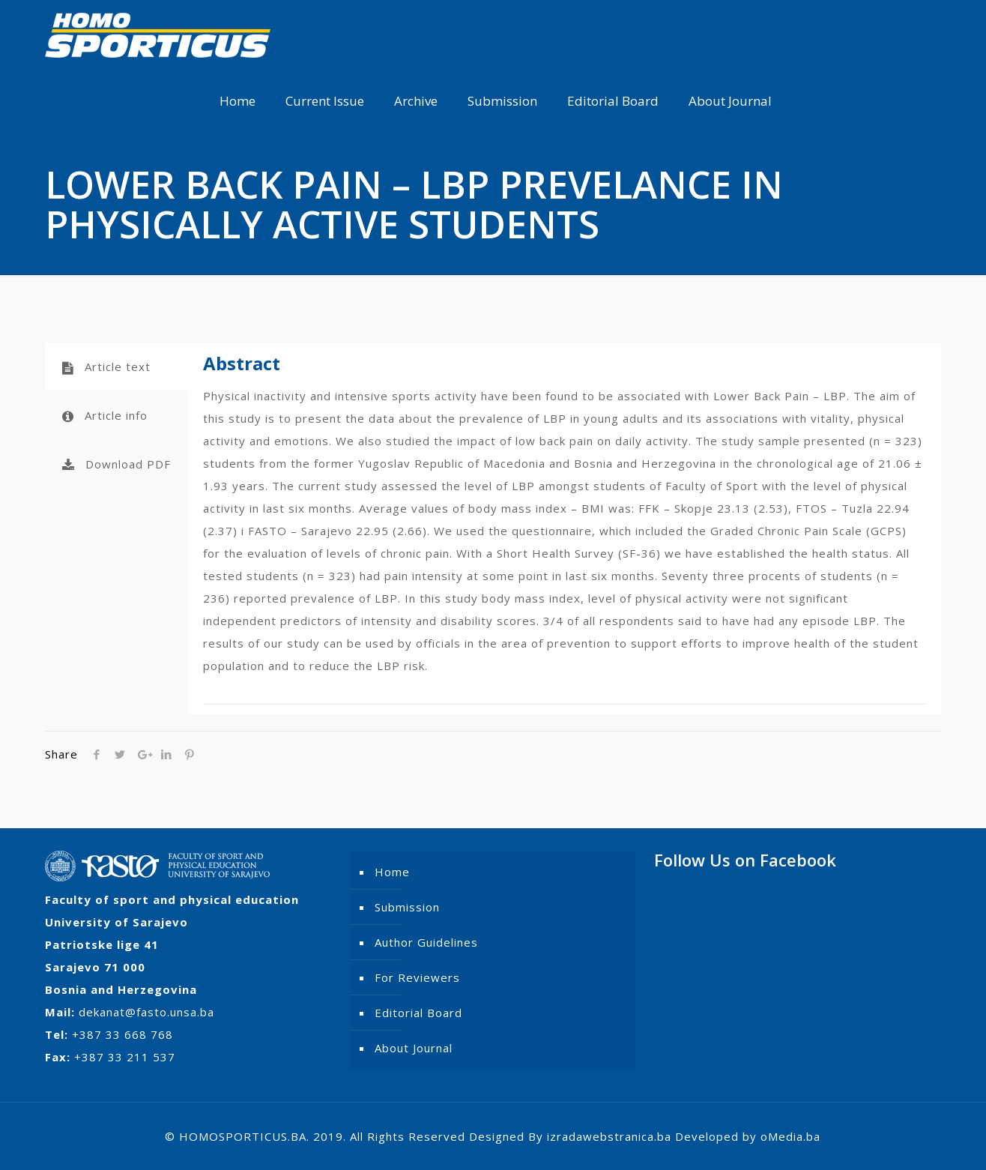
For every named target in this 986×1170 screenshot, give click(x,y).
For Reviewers (417, 977)
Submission (407, 906)
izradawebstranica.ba (609, 1136)
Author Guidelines (426, 942)
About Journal (414, 1047)
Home (392, 871)
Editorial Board (418, 1012)
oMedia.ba (790, 1136)
